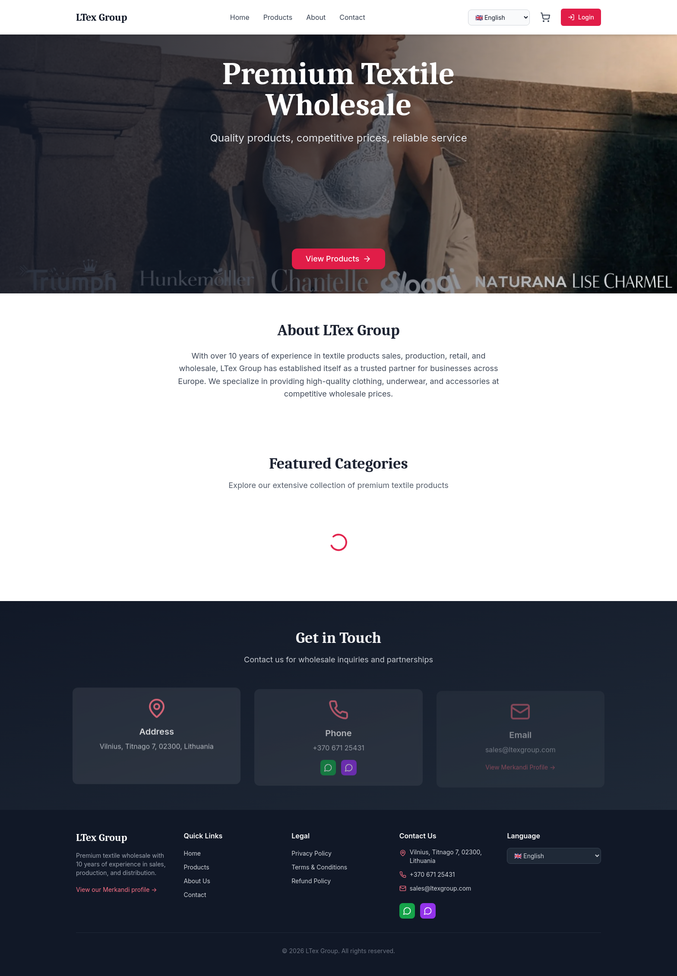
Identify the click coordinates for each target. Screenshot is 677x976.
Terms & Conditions (319, 867)
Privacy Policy (311, 853)
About (316, 17)
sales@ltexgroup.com (520, 752)
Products (278, 17)
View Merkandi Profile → (520, 770)
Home (240, 17)
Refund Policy (311, 881)
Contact (352, 17)
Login (581, 17)
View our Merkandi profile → (116, 889)
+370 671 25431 (338, 750)
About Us (197, 881)
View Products (338, 258)
